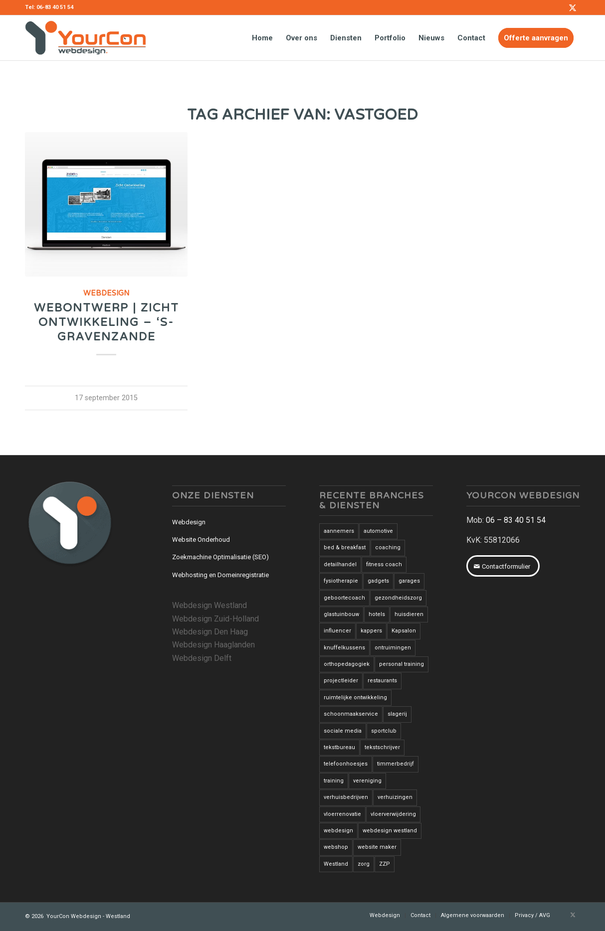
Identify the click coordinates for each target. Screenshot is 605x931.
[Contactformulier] (503, 566)
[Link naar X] (572, 7)
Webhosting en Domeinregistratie (220, 575)
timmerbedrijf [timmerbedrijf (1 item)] (395, 764)
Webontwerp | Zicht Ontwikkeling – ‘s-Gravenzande (106, 322)
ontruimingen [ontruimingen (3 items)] (393, 647)
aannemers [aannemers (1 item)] (339, 531)
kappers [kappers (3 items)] (371, 630)
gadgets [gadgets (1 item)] (378, 581)
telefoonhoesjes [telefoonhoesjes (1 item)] (346, 764)
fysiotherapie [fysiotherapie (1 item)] (341, 581)
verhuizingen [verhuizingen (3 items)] (395, 797)
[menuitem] (262, 37)
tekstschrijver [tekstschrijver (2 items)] (382, 747)
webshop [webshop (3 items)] (336, 847)
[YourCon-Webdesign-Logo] (85, 37)
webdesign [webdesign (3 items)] (338, 830)
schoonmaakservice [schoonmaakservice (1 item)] (351, 714)
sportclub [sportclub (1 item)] (384, 731)
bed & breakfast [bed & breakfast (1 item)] (345, 547)
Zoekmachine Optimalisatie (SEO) (220, 557)
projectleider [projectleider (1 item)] (341, 680)
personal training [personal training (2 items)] (401, 664)
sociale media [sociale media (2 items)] (343, 731)
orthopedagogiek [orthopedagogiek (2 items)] (347, 664)
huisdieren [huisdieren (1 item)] (409, 614)
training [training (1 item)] (334, 780)
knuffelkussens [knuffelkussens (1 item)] (344, 647)
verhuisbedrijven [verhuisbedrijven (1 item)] (346, 797)
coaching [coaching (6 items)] (388, 547)
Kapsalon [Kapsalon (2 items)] (404, 630)
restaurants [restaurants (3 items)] (382, 680)
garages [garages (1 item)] (409, 581)
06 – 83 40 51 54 (516, 520)
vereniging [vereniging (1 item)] (367, 780)
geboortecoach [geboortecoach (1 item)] (344, 598)
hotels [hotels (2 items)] (377, 614)
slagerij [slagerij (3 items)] (397, 714)
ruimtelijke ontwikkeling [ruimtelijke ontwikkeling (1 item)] (355, 697)
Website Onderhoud (201, 539)
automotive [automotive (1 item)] (378, 531)
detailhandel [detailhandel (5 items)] (340, 564)
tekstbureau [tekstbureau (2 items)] (339, 747)
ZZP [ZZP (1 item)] (384, 864)
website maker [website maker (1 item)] (377, 847)
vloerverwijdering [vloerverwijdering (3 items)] (393, 814)
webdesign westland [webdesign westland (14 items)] (390, 830)
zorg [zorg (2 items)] (364, 864)
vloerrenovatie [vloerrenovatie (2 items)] (342, 814)
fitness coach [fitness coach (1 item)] (384, 564)
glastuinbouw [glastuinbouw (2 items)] (341, 614)
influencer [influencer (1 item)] (337, 630)
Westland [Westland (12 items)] (336, 864)
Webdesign (106, 293)
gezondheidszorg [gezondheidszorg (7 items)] (398, 598)
